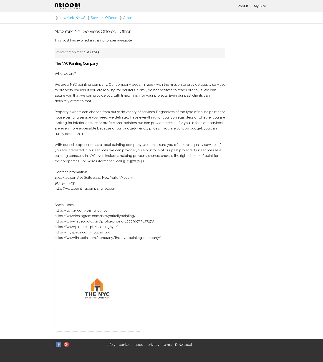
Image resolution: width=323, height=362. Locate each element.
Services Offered (104, 18)
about (139, 345)
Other (127, 18)
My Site (260, 6)
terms (167, 345)
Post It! (243, 6)
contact (125, 345)
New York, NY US (72, 18)
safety (111, 345)
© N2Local (183, 345)
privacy (153, 345)
